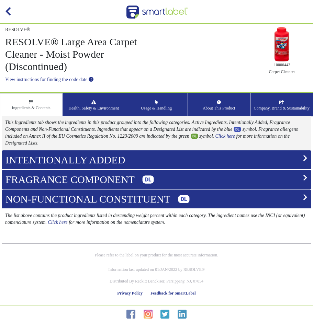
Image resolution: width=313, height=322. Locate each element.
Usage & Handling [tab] (156, 105)
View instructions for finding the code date (49, 79)
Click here (225, 136)
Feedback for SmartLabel (173, 293)
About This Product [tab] (219, 105)
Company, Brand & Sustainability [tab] (282, 105)
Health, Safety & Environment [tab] (93, 105)
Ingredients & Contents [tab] (31, 105)
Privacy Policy (130, 293)
